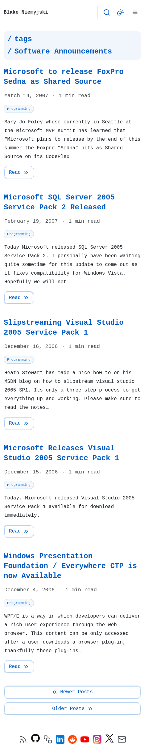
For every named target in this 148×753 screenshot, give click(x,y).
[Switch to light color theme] (120, 12)
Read (19, 172)
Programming (19, 108)
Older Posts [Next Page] (72, 708)
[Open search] (107, 12)
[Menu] (135, 12)
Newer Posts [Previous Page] (72, 692)
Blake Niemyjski (26, 12)
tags (23, 39)
